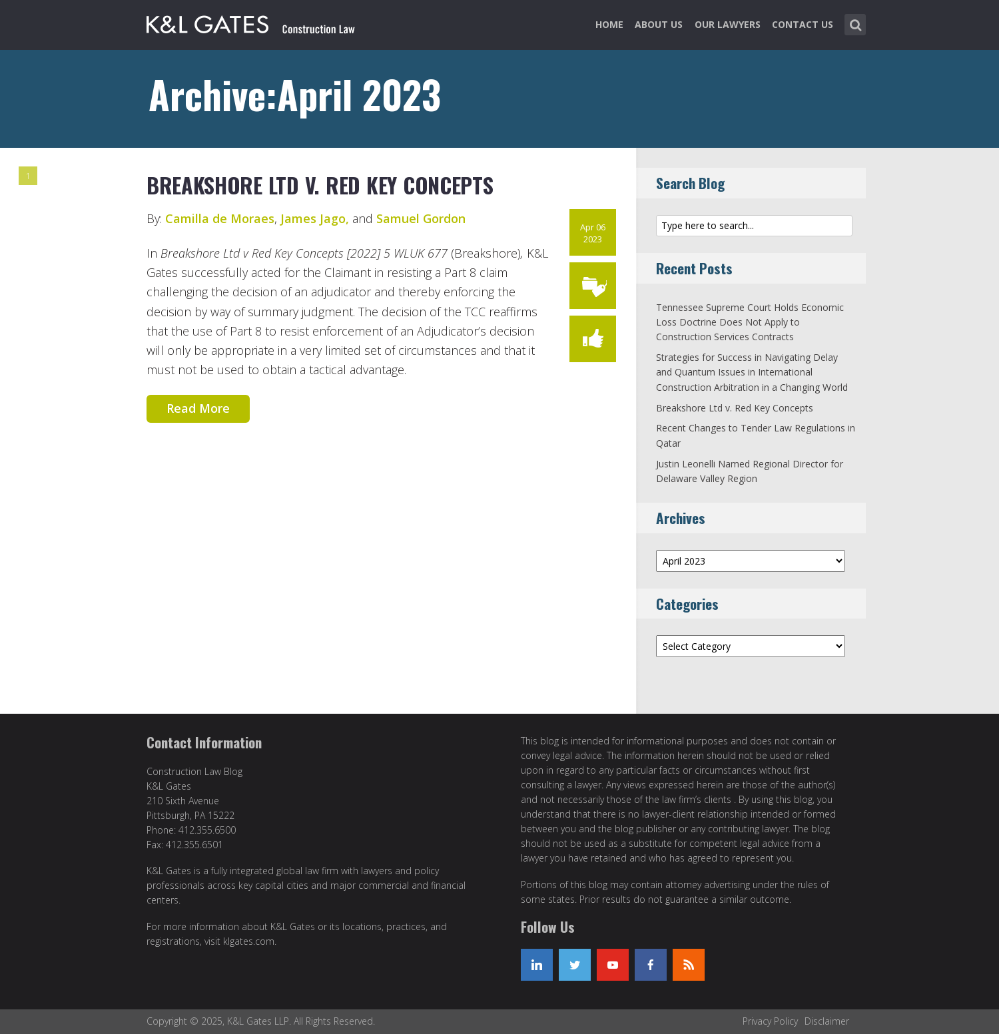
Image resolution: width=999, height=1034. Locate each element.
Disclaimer (827, 1021)
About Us (659, 24)
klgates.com (248, 941)
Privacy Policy (770, 1021)
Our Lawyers (728, 24)
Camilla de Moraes (219, 218)
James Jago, (314, 218)
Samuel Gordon (421, 218)
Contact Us (802, 24)
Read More (198, 408)
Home (609, 24)
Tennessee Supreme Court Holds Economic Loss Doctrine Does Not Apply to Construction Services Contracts (750, 322)
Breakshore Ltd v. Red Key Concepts (320, 184)
